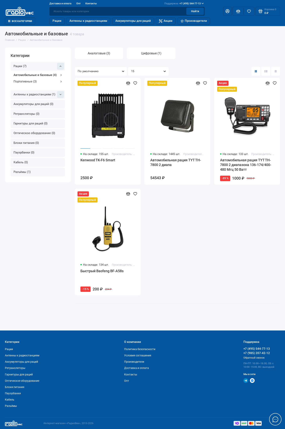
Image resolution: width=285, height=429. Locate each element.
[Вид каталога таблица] (275, 71)
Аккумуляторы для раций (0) (33, 104)
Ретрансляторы (15, 368)
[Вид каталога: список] (265, 71)
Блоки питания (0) (26, 143)
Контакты (91, 3)
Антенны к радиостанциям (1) (39, 94)
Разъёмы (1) (22, 172)
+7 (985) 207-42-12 (256, 353)
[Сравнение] (238, 11)
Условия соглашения (137, 355)
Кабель (9, 399)
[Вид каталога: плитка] (255, 71)
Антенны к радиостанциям (88, 21)
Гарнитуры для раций (19, 374)
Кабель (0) (21, 162)
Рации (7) (39, 66)
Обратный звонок (254, 357)
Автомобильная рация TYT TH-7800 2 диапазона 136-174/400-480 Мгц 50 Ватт (245, 164)
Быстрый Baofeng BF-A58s (102, 271)
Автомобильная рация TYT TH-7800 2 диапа (175, 162)
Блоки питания (14, 387)
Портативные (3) (38, 81)
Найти (195, 11)
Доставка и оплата (60, 3)
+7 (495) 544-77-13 (184, 3)
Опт (78, 3)
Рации (57, 21)
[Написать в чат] (275, 419)
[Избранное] (249, 11)
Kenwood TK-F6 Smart (97, 160)
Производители (194, 21)
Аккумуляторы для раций (133, 21)
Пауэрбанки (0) (24, 152)
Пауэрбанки (13, 393)
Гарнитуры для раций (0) (30, 123)
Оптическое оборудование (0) (34, 133)
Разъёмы (11, 405)
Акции (165, 21)
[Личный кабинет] (227, 11)
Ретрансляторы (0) (26, 114)
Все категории (20, 21)
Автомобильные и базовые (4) (38, 75)
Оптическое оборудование (22, 380)
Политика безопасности (139, 349)
